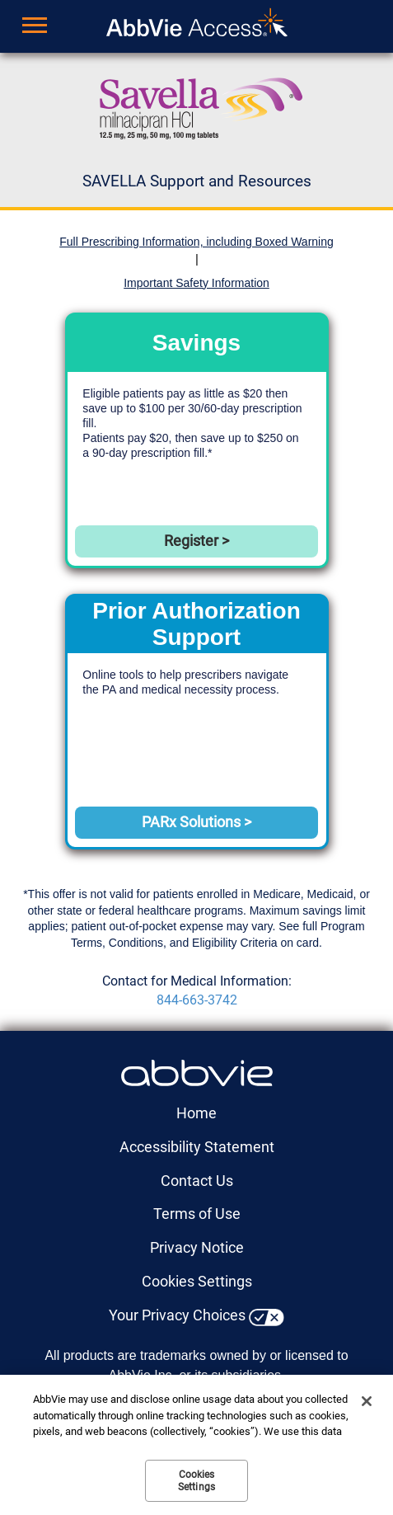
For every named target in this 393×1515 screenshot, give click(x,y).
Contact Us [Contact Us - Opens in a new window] (197, 1180)
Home (196, 1113)
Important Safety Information (196, 282)
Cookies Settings (197, 1281)
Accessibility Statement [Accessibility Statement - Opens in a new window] (196, 1146)
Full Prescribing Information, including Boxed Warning (196, 241)
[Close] (367, 1401)
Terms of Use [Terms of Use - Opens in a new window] (197, 1213)
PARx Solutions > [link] (196, 821)
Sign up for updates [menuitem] (295, 26)
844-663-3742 (197, 1000)
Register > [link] (196, 540)
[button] (27, 28)
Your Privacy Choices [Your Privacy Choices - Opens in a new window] (177, 1315)
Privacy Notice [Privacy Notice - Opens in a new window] (197, 1247)
